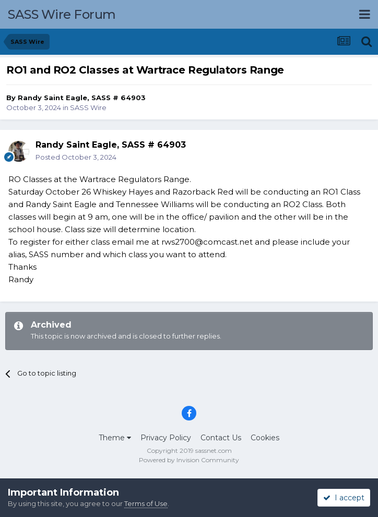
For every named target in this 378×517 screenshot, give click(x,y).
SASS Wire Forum (62, 14)
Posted (76, 157)
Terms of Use (146, 503)
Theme (115, 437)
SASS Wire (88, 107)
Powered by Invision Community (189, 460)
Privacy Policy (165, 437)
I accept (343, 497)
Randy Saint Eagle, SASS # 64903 (82, 97)
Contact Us (220, 437)
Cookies (265, 437)
